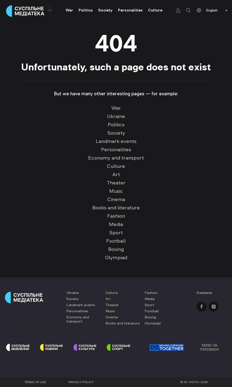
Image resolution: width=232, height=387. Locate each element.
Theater (116, 182)
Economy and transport (116, 157)
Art (116, 174)
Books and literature (116, 207)
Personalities (130, 10)
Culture (155, 10)
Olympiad (116, 257)
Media (116, 224)
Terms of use (35, 382)
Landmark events (116, 141)
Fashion (116, 216)
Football (116, 240)
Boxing (116, 249)
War (69, 10)
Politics (86, 10)
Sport (116, 232)
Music (116, 191)
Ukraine (116, 116)
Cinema (116, 199)
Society (105, 10)
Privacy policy (81, 382)
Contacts (204, 292)
